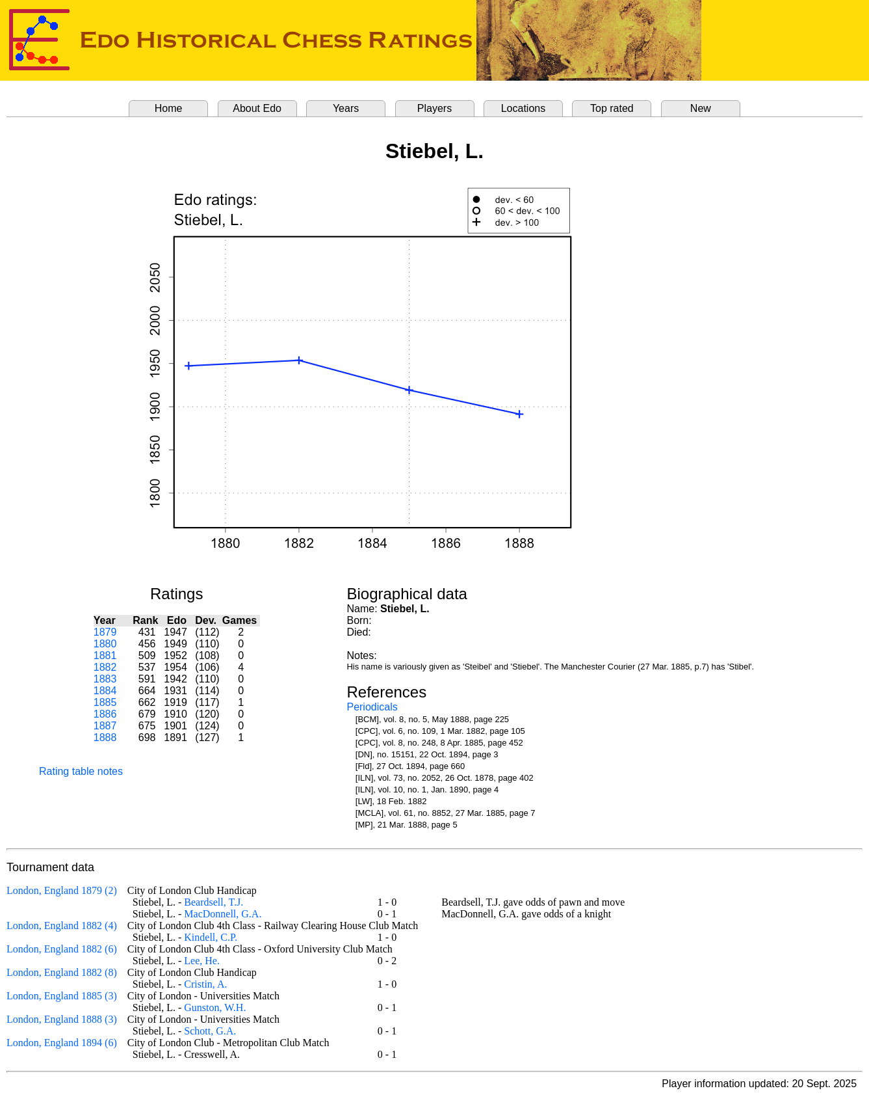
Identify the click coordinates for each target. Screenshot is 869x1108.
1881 (105, 655)
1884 (105, 690)
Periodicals (371, 706)
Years (346, 108)
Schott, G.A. (210, 1030)
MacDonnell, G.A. (222, 913)
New (700, 108)
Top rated (612, 108)
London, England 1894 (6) (61, 1042)
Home (169, 108)
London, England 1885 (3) (61, 995)
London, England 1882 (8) (61, 972)
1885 (105, 702)
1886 (105, 714)
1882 (105, 667)
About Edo (257, 108)
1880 (105, 643)
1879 (105, 632)
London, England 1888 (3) (61, 1019)
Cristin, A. (205, 984)
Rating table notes (81, 771)
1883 (105, 678)
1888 (105, 737)
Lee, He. (202, 960)
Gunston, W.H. (215, 1007)
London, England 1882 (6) (61, 948)
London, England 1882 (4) (61, 925)
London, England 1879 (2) (61, 890)
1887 (105, 725)
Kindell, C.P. (210, 937)
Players (434, 108)
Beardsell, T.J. (213, 902)
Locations (523, 108)
